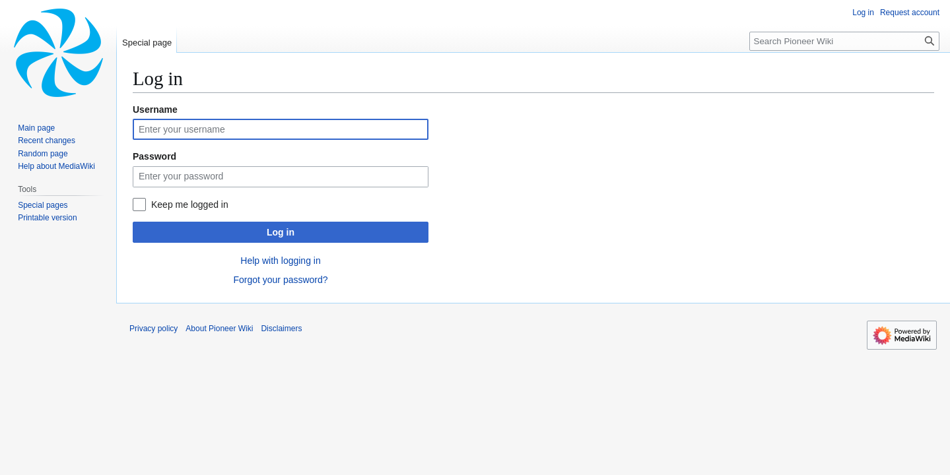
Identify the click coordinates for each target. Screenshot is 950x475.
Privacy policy (153, 328)
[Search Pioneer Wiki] (844, 41)
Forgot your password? (280, 279)
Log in (280, 232)
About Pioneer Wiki (219, 328)
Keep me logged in (189, 204)
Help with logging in (280, 260)
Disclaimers (281, 328)
